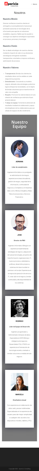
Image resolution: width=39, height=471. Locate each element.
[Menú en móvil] (34, 4)
